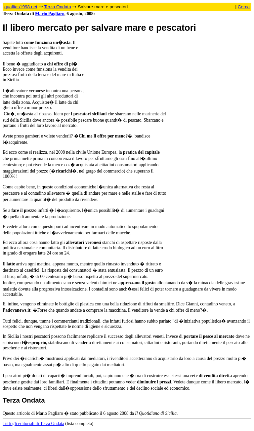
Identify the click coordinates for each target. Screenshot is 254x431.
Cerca (244, 6)
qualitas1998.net (20, 6)
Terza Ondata (57, 6)
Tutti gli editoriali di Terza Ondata (33, 423)
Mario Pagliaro (49, 13)
